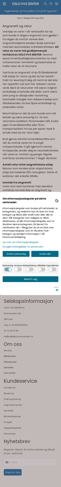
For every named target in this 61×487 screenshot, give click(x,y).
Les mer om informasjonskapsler (21, 242)
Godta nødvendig (16, 253)
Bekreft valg (30, 279)
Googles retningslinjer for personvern (23, 246)
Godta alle (45, 253)
